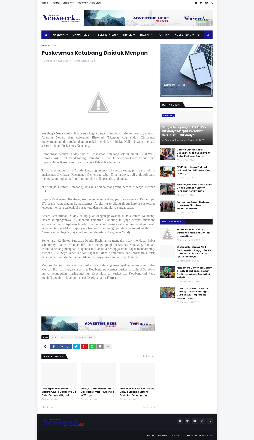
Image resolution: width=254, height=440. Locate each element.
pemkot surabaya (84, 337)
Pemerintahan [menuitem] (106, 35)
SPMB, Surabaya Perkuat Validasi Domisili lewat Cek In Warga (97, 392)
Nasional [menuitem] (59, 35)
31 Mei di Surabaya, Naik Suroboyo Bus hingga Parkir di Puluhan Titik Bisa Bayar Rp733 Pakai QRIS (194, 251)
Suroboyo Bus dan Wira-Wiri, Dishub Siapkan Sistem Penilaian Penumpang (137, 392)
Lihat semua (148, 356)
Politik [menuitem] (162, 35)
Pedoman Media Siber (89, 2)
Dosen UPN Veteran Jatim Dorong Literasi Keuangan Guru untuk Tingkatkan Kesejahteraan (193, 293)
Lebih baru (49, 407)
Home (44, 2)
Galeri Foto (66, 337)
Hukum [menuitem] (127, 35)
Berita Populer (171, 221)
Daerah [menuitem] (145, 35)
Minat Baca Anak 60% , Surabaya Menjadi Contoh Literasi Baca (193, 233)
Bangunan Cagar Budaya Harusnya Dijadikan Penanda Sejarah (193, 205)
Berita (57, 45)
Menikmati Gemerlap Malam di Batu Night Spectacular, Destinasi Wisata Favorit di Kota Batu (194, 272)
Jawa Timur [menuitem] (81, 35)
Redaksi (55, 2)
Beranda (46, 45)
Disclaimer (68, 2)
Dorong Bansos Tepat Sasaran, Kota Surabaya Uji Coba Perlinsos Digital (58, 392)
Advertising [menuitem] (183, 35)
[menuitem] (45, 34)
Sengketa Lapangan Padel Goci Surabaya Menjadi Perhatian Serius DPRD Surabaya (185, 131)
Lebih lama (147, 407)
